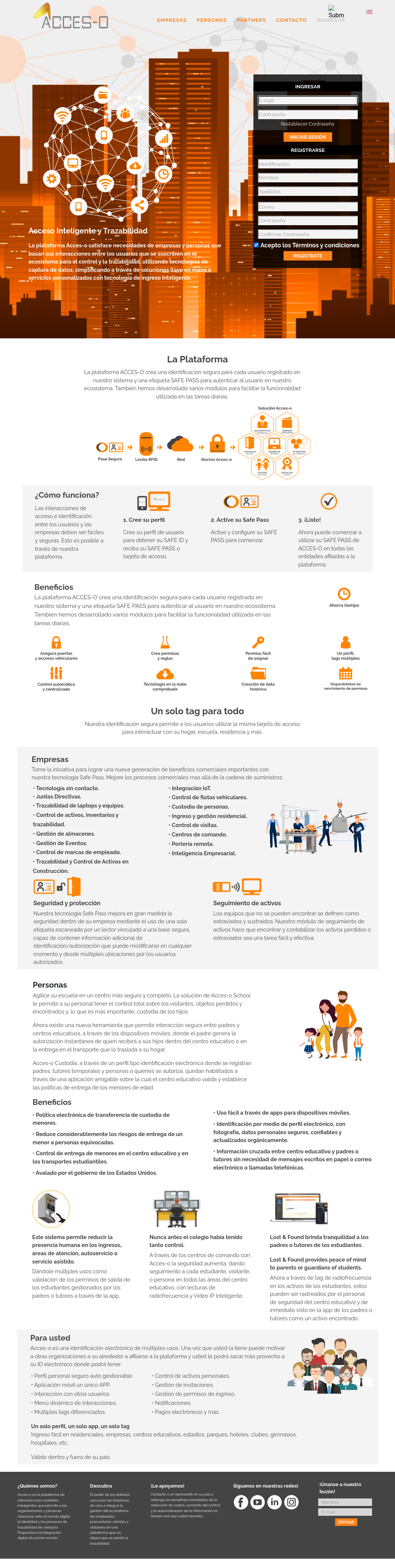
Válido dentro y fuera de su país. (71, 1457)
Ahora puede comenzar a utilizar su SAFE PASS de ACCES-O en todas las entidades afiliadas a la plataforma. (329, 548)
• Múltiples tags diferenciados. (68, 1412)
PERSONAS (212, 21)
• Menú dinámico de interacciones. (74, 1403)
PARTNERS (251, 21)
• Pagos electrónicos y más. (186, 1412)
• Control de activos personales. (191, 1376)
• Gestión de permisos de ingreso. (193, 1394)
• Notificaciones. (171, 1403)
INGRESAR (331, 21)
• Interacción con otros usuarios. (70, 1394)
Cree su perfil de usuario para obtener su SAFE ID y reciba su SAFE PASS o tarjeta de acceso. (155, 544)
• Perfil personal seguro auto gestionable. (82, 1376)
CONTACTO (291, 21)
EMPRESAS (171, 21)
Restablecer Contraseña (307, 124)
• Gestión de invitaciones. (183, 1385)
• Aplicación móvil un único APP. (70, 1385)
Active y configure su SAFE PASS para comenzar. (244, 536)
